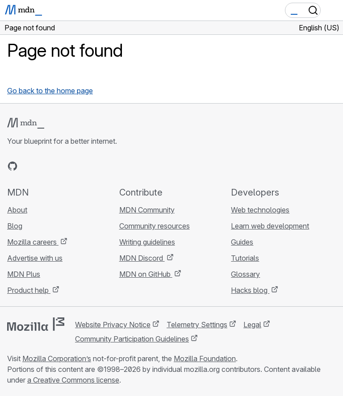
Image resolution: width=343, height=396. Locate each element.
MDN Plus (23, 274)
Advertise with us (35, 258)
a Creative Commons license (73, 379)
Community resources (154, 225)
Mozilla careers (33, 242)
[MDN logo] (25, 123)
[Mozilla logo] (35, 324)
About (17, 209)
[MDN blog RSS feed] (76, 166)
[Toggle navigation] (332, 10)
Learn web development (270, 225)
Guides (242, 242)
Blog (14, 225)
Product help (28, 290)
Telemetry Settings (197, 324)
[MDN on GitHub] (12, 166)
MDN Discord (142, 258)
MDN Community (147, 209)
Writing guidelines (147, 242)
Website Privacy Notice (113, 324)
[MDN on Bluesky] (28, 166)
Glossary (245, 274)
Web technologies (260, 209)
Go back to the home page (50, 90)
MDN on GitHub (145, 274)
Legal (252, 324)
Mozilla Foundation (205, 358)
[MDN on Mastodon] (60, 166)
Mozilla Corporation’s (56, 358)
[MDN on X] (44, 166)
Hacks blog (250, 290)
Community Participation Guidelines (132, 338)
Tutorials (245, 258)
